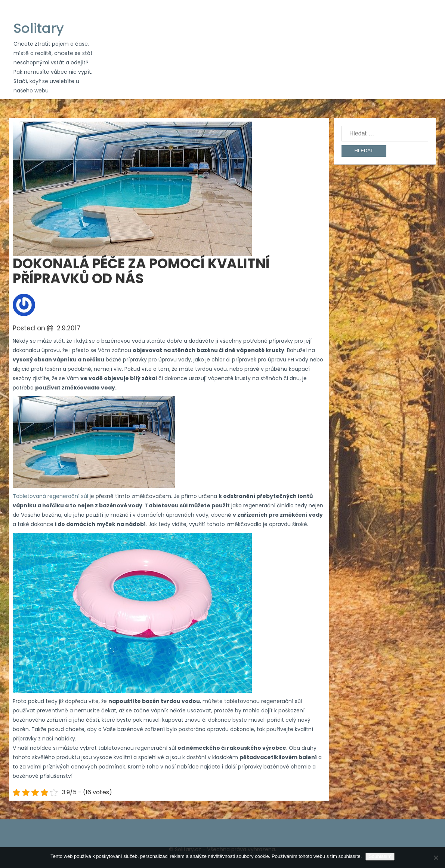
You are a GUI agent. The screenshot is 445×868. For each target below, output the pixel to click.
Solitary (38, 28)
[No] (435, 857)
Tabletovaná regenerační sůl (50, 496)
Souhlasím (379, 856)
